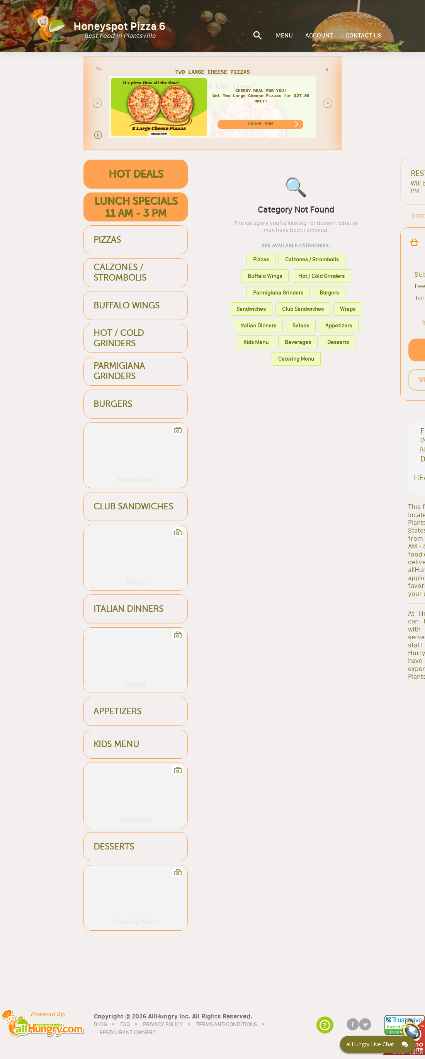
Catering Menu (296, 358)
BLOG (100, 1024)
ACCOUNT (319, 35)
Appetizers (338, 325)
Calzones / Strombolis (312, 259)
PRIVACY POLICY (163, 1024)
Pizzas (261, 259)
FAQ (125, 1024)
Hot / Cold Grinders (321, 275)
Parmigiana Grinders (278, 292)
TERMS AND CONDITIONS (226, 1024)
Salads (300, 325)
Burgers (329, 292)
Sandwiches (251, 308)
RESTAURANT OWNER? (127, 1032)
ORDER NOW (260, 124)
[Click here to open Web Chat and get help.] (378, 1044)
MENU (284, 35)
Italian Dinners (258, 325)
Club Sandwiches (303, 308)
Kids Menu (256, 342)
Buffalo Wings (265, 275)
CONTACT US (363, 35)
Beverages (298, 342)
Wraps (347, 308)
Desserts (338, 342)
